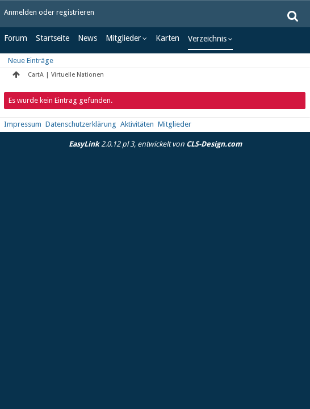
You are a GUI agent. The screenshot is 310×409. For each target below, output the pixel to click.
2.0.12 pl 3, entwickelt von (155, 144)
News (87, 38)
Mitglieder (123, 38)
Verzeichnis (207, 38)
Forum (15, 38)
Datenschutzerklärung (80, 124)
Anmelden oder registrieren (49, 12)
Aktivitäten (137, 124)
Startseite (52, 38)
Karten (167, 38)
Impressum (22, 124)
